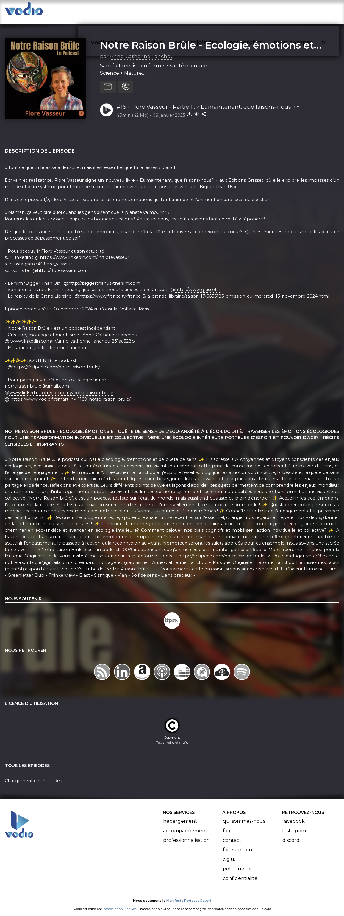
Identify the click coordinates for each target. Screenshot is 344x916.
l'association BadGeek (121, 903)
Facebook (293, 815)
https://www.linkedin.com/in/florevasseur (84, 251)
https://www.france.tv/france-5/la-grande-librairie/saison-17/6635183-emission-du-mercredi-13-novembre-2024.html (204, 290)
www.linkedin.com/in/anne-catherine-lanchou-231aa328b (72, 335)
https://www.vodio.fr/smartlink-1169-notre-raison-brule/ (70, 393)
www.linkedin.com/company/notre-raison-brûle (61, 386)
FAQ (227, 825)
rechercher (256, 10)
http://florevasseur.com (62, 264)
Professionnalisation (186, 834)
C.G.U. (229, 853)
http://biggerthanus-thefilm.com (104, 277)
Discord (291, 834)
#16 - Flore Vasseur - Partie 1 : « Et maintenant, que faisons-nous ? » (208, 100)
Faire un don (237, 844)
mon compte (303, 10)
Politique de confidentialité (240, 867)
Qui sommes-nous (244, 815)
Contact (232, 834)
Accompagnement (185, 825)
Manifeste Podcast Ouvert (188, 894)
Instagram (294, 825)
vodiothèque (124, 10)
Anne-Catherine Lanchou (142, 50)
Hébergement (180, 815)
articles (165, 10)
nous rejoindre (208, 10)
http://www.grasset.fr (198, 284)
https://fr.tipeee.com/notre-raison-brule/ (56, 361)
